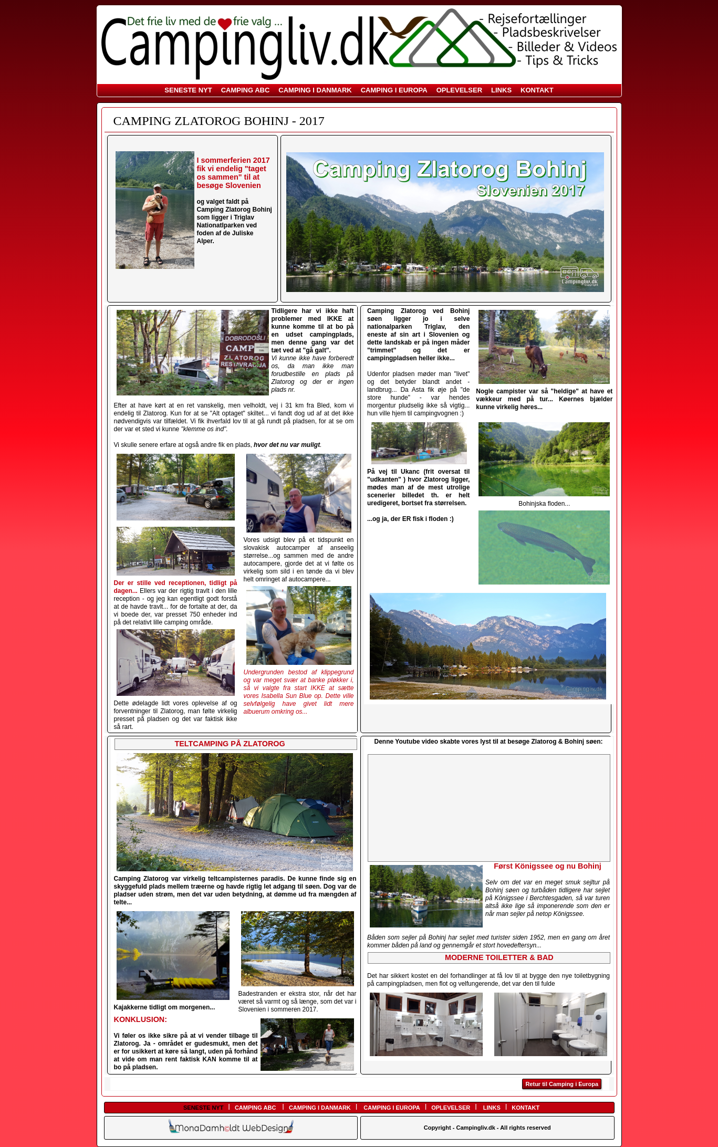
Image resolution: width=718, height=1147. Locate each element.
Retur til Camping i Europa (561, 1084)
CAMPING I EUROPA (394, 90)
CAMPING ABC (245, 90)
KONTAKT (537, 90)
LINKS (501, 90)
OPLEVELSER (459, 90)
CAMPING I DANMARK (314, 90)
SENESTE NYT (188, 90)
